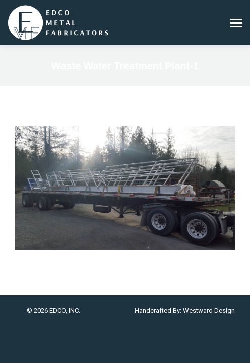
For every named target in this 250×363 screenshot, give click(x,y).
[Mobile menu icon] (236, 23)
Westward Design (209, 310)
